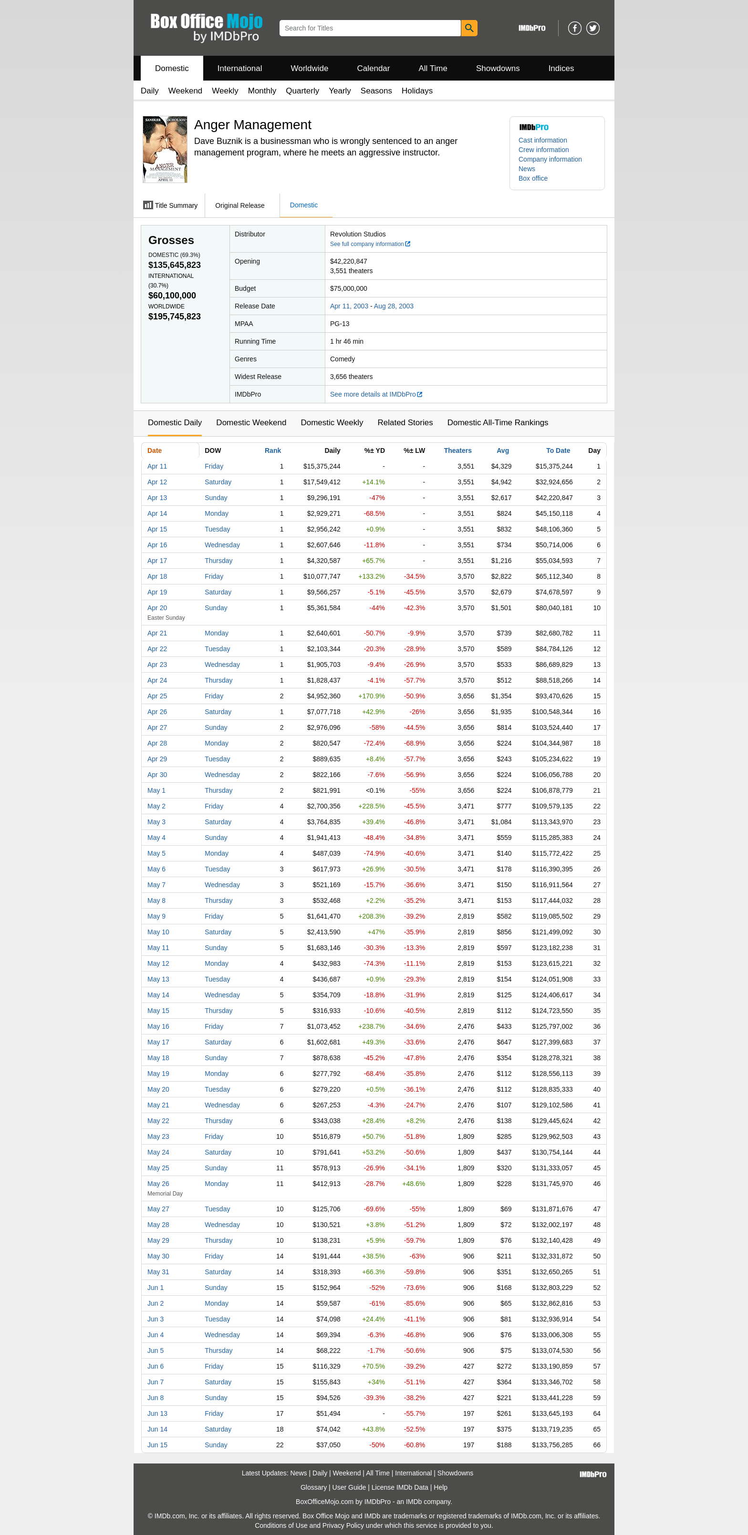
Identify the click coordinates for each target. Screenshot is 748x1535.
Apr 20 (157, 608)
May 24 (158, 1152)
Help (440, 1487)
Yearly (340, 90)
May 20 (158, 1089)
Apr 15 (157, 529)
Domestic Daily (175, 422)
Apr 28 (157, 743)
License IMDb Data (400, 1487)
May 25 (158, 1168)
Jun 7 (155, 1382)
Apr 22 (157, 649)
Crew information (544, 150)
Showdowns (498, 68)
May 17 (158, 1042)
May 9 (156, 916)
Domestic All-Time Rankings (498, 422)
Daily (150, 90)
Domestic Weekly (332, 422)
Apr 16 (157, 545)
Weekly (225, 90)
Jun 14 (157, 1429)
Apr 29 (157, 759)
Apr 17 (157, 560)
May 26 (158, 1183)
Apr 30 (157, 774)
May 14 (158, 995)
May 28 (158, 1224)
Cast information (543, 140)
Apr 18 (157, 576)
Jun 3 (155, 1319)
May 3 (156, 822)
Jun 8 (155, 1398)
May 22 (158, 1121)
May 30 (158, 1256)
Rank (273, 450)
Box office (533, 178)
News (527, 169)
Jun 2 (155, 1303)
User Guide (349, 1487)
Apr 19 (157, 592)
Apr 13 (157, 497)
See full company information (370, 244)
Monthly (262, 90)
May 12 (158, 963)
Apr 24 (157, 680)
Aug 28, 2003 (394, 306)
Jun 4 (155, 1335)
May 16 (158, 1026)
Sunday (216, 497)
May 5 (156, 853)
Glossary (314, 1487)
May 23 (158, 1136)
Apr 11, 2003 (349, 306)
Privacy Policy (343, 1525)
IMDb (414, 1501)
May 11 (158, 948)
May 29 (158, 1240)
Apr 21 (157, 633)
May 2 (156, 806)
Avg (503, 450)
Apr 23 (157, 664)
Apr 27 (157, 727)
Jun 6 (155, 1366)
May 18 (158, 1058)
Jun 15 (157, 1445)
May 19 (158, 1073)
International (240, 68)
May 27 (158, 1209)
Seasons (376, 90)
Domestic (172, 68)
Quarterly (302, 90)
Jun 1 (155, 1287)
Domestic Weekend (251, 422)
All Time (433, 68)
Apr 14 (157, 513)
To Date (558, 450)
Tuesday (217, 529)
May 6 (156, 869)
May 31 (158, 1272)
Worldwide (309, 68)
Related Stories (405, 422)
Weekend (185, 90)
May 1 (156, 790)
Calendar (373, 68)
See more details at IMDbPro (376, 394)
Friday (214, 466)
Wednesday (222, 545)
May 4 (156, 837)
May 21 (158, 1105)
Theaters (458, 450)
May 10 (158, 932)
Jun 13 (157, 1413)
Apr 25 (157, 696)
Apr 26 (157, 712)
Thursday (218, 560)
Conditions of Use (281, 1525)
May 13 (158, 979)
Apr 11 (157, 466)
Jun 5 (155, 1350)
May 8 (156, 900)
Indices (561, 68)
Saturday (218, 482)
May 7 (156, 885)
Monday (217, 513)
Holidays (417, 90)
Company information (550, 159)
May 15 (158, 1010)
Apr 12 (157, 482)
